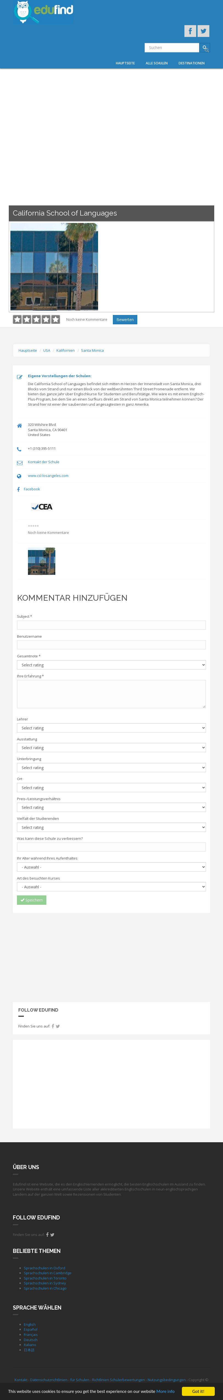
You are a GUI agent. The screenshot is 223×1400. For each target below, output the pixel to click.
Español (30, 1329)
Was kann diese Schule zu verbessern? (50, 838)
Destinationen (192, 63)
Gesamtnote (29, 656)
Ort (19, 778)
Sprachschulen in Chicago (45, 1288)
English (30, 1324)
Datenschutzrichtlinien (48, 1379)
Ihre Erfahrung (30, 676)
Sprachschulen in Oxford (44, 1268)
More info (168, 1392)
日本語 (29, 1349)
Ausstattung (27, 739)
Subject (24, 616)
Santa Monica (92, 350)
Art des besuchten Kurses (38, 878)
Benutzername (29, 636)
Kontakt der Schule (43, 461)
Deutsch (31, 1339)
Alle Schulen (157, 63)
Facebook (32, 488)
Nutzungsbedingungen (167, 1379)
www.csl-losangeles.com (48, 475)
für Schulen (79, 1379)
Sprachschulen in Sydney (45, 1283)
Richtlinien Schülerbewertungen (118, 1379)
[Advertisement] (111, 956)
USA (46, 350)
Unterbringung (29, 758)
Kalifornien (65, 350)
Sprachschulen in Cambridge (48, 1272)
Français (31, 1334)
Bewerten (125, 319)
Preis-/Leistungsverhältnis (39, 798)
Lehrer (22, 719)
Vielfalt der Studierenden (38, 818)
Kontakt (21, 1379)
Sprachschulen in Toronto (45, 1278)
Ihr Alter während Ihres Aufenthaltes (47, 858)
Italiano (30, 1344)
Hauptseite (125, 63)
